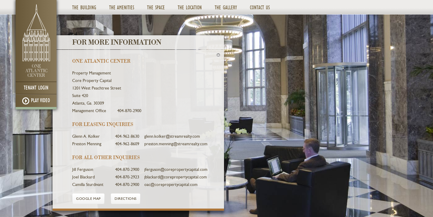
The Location (190, 8)
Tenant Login (36, 88)
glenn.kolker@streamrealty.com (172, 136)
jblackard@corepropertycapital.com (175, 177)
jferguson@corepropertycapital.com (175, 169)
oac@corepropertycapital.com (171, 184)
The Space (156, 8)
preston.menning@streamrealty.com (175, 143)
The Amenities (121, 8)
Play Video (36, 101)
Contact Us (260, 8)
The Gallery (226, 8)
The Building (84, 8)
